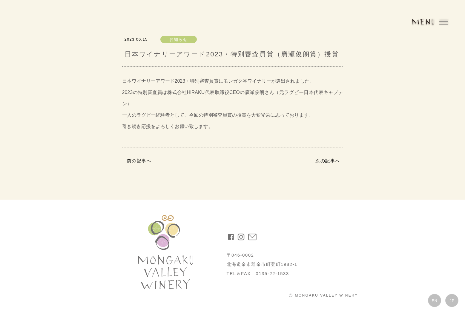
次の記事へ (327, 160)
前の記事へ (139, 160)
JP (452, 301)
